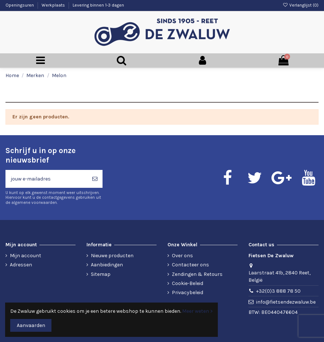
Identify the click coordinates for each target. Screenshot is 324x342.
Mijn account (25, 255)
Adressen (21, 265)
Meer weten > (197, 311)
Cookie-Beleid (187, 283)
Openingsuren (20, 5)
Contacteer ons (190, 265)
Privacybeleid (187, 292)
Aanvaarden (31, 325)
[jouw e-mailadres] (46, 179)
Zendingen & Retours (197, 274)
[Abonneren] (95, 179)
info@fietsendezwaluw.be (286, 302)
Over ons (182, 255)
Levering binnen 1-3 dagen (98, 5)
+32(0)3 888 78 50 (278, 291)
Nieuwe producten (112, 255)
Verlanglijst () (301, 5)
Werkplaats (54, 5)
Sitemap (101, 274)
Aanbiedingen (107, 265)
